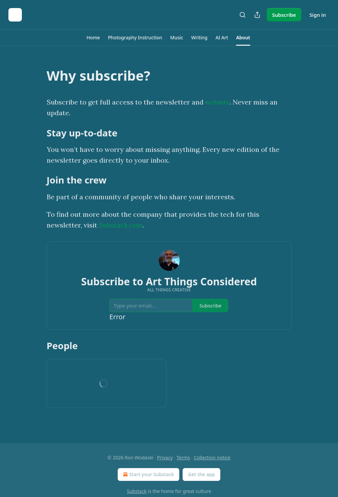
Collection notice (212, 457)
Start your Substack (148, 474)
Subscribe (284, 14)
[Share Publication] (257, 15)
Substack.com (121, 225)
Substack (137, 491)
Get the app (201, 474)
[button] (93, 38)
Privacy (165, 457)
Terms (183, 457)
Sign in (317, 14)
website (217, 102)
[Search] (242, 15)
